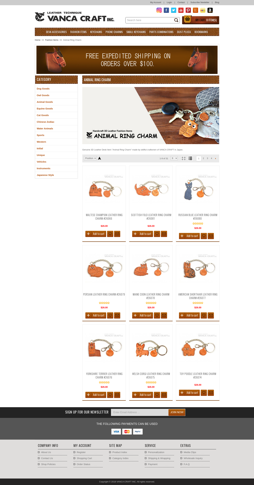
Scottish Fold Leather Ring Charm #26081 (151, 216)
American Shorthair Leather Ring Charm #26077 (198, 296)
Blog (217, 2)
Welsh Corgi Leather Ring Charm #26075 (151, 375)
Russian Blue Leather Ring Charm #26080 (198, 216)
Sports (40, 135)
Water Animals (45, 128)
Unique (41, 155)
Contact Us (47, 458)
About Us (46, 452)
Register (81, 452)
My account (83, 445)
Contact (181, 2)
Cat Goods (43, 115)
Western (41, 142)
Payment (152, 464)
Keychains (96, 32)
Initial (40, 148)
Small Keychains (136, 32)
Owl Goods (43, 95)
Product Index (119, 452)
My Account (155, 2)
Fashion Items (78, 32)
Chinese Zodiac (45, 122)
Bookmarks (201, 32)
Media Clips (190, 452)
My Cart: (206, 20)
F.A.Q (187, 464)
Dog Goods (43, 88)
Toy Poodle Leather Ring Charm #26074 (198, 375)
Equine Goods (45, 108)
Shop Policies (48, 464)
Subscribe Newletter (199, 2)
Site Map (115, 445)
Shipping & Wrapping (159, 458)
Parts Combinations (161, 32)
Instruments (43, 168)
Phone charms (114, 32)
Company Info (48, 445)
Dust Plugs (184, 32)
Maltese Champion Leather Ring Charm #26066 (104, 216)
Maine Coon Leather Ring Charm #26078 (151, 296)
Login (169, 2)
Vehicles (41, 161)
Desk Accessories (56, 32)
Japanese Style (45, 175)
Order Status (83, 464)
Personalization (156, 452)
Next (216, 158)
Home (37, 40)
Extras (185, 445)
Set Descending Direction (99, 158)
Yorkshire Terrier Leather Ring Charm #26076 (104, 375)
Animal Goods (45, 102)
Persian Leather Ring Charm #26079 (104, 294)
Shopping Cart (84, 458)
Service (150, 445)
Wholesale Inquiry (193, 458)
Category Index (120, 458)
